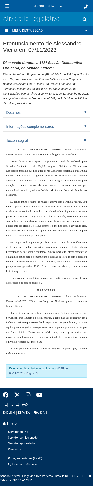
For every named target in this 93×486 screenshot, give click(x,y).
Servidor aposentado (21, 443)
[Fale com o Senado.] (85, 7)
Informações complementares (30, 127)
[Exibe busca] (84, 19)
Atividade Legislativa (31, 18)
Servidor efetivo (18, 432)
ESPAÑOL (24, 412)
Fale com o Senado (22, 464)
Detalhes (13, 113)
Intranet (10, 423)
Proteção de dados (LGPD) (25, 458)
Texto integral (17, 140)
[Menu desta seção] (7, 30)
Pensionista (15, 449)
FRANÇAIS (40, 412)
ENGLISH (9, 412)
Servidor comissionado (23, 438)
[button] (46, 30)
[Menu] (7, 6)
